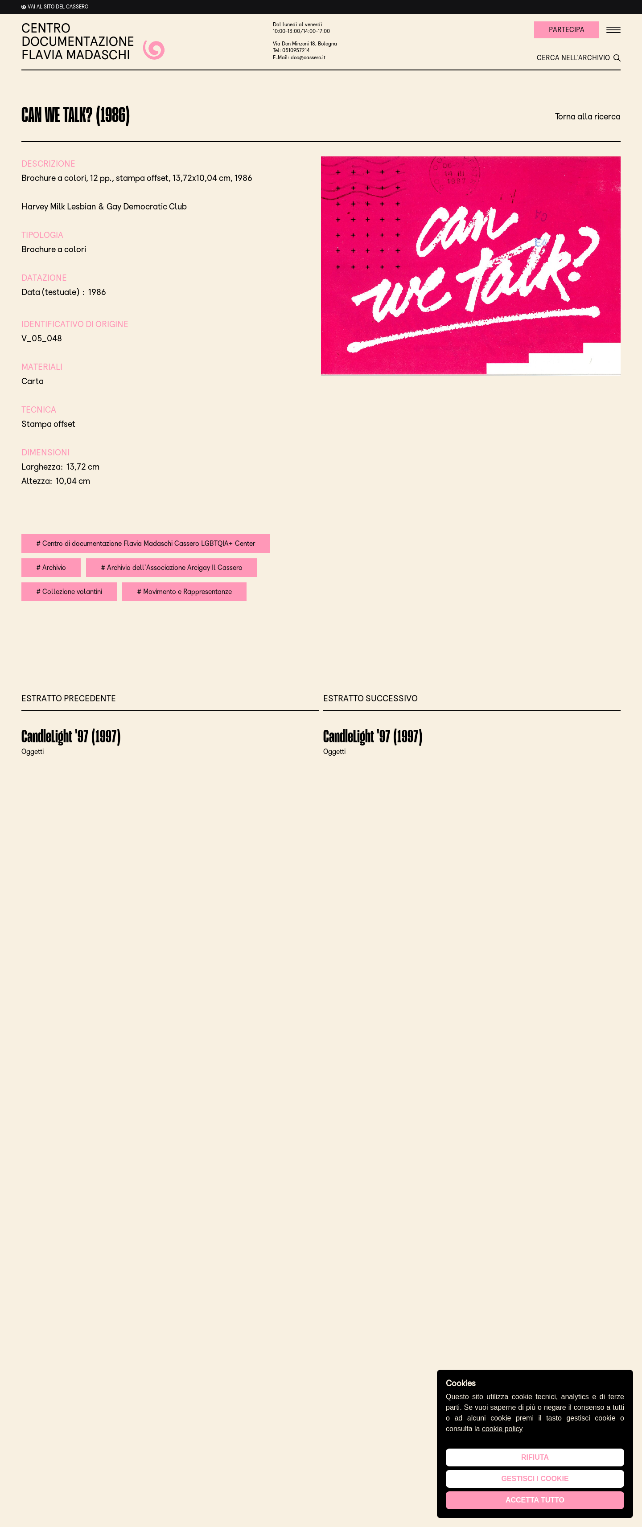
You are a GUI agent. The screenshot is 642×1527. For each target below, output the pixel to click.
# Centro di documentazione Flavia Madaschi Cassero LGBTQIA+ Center (145, 543)
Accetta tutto (535, 1500)
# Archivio (51, 567)
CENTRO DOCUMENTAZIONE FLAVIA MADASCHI (93, 41)
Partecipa (566, 29)
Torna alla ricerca (588, 116)
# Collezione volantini (69, 591)
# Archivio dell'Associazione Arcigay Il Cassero (172, 567)
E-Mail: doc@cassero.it (299, 57)
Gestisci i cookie (534, 1478)
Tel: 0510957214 (291, 50)
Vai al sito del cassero (58, 7)
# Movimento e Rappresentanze (184, 591)
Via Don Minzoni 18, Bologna (305, 44)
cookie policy (502, 1429)
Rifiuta (535, 1457)
